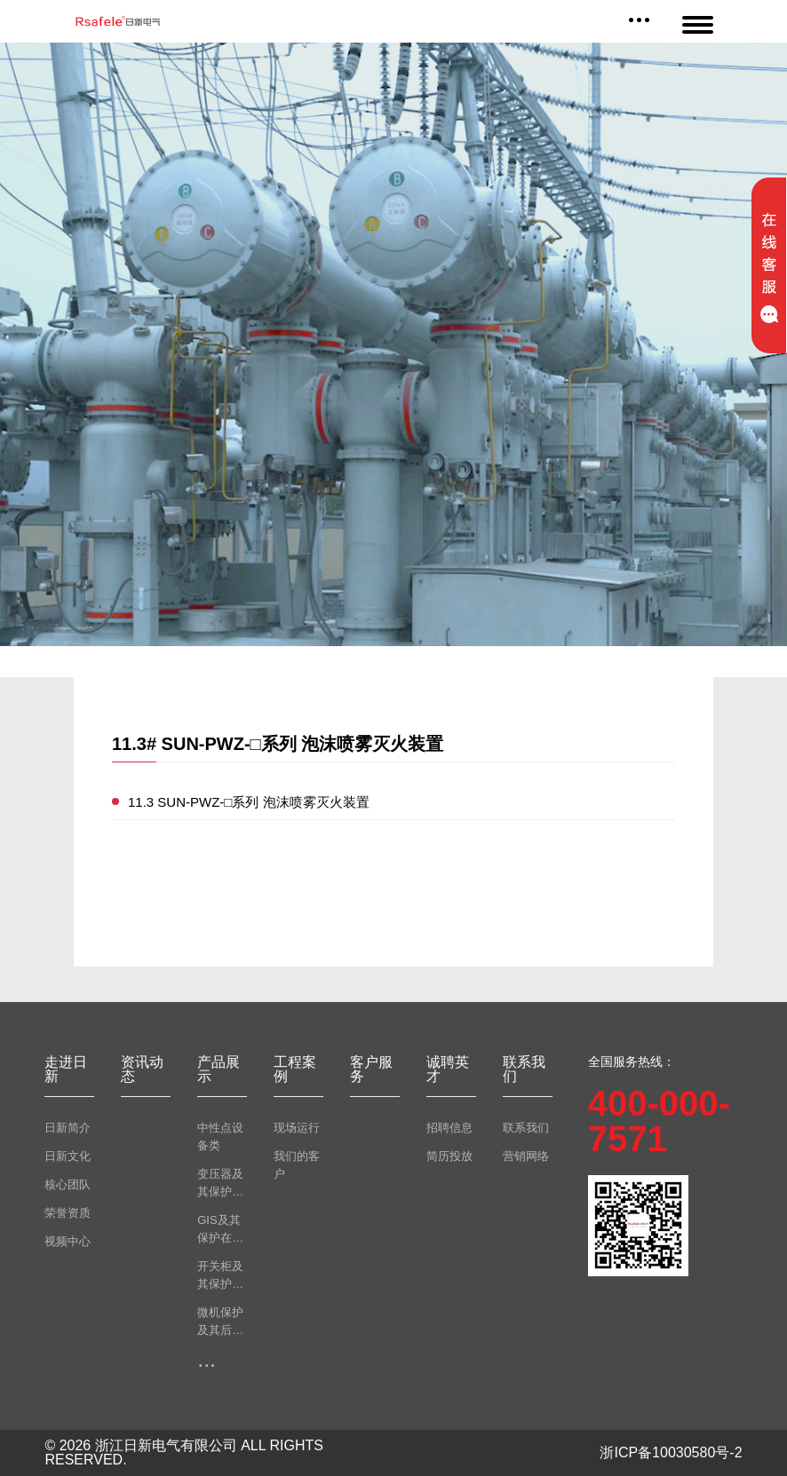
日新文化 (67, 1156)
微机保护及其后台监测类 (220, 1322)
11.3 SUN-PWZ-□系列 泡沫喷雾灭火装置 (249, 802)
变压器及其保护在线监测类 (220, 1184)
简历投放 (449, 1156)
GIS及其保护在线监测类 (220, 1230)
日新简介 (67, 1127)
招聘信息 (449, 1127)
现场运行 (297, 1127)
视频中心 (67, 1241)
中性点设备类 (220, 1136)
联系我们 (526, 1127)
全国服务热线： (631, 1061)
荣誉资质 (67, 1212)
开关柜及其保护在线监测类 (220, 1276)
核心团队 (67, 1184)
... (206, 1359)
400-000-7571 (659, 1121)
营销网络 (526, 1156)
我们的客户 (297, 1164)
